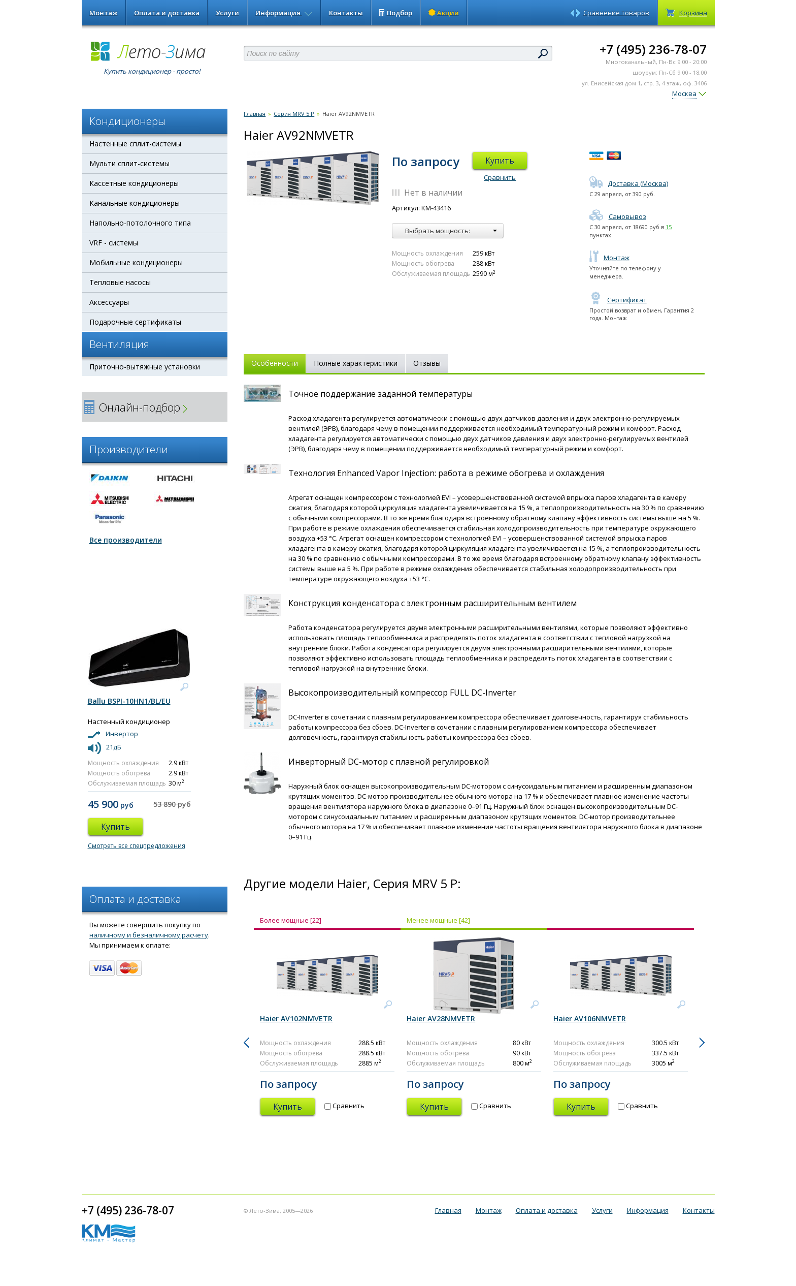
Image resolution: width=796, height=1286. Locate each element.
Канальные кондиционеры (134, 203)
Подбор (395, 12)
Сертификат (618, 299)
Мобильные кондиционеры (136, 262)
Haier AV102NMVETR (296, 1018)
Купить (499, 160)
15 (669, 227)
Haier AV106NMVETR (589, 1018)
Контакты (346, 12)
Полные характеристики (355, 363)
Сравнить (500, 177)
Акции (443, 12)
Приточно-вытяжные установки (144, 366)
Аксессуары (109, 302)
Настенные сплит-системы (135, 143)
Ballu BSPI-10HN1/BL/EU (129, 701)
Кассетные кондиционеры (134, 183)
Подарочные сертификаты (135, 322)
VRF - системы (113, 242)
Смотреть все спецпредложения (136, 845)
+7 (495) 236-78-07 (653, 49)
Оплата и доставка (167, 12)
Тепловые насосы (120, 282)
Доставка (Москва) (628, 183)
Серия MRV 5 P (294, 113)
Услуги (227, 12)
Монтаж (103, 12)
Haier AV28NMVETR (441, 1018)
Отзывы (427, 363)
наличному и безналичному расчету (148, 934)
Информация (284, 12)
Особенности (274, 363)
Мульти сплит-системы (129, 163)
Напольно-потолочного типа (140, 223)
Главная (255, 113)
